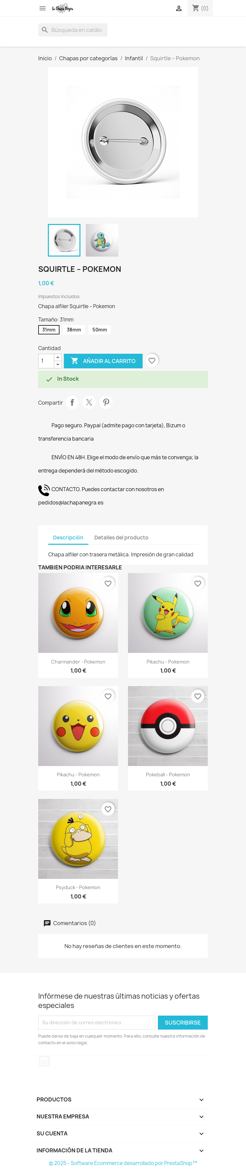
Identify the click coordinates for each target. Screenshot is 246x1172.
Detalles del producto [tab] (121, 537)
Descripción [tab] (68, 537)
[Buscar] (72, 30)
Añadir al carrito (103, 361)
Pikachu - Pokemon (168, 662)
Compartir (72, 402)
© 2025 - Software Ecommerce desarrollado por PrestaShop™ (123, 1163)
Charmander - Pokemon (78, 662)
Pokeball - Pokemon (168, 774)
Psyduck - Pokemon (78, 887)
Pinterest (106, 402)
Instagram (44, 1061)
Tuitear (89, 402)
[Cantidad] (46, 361)
